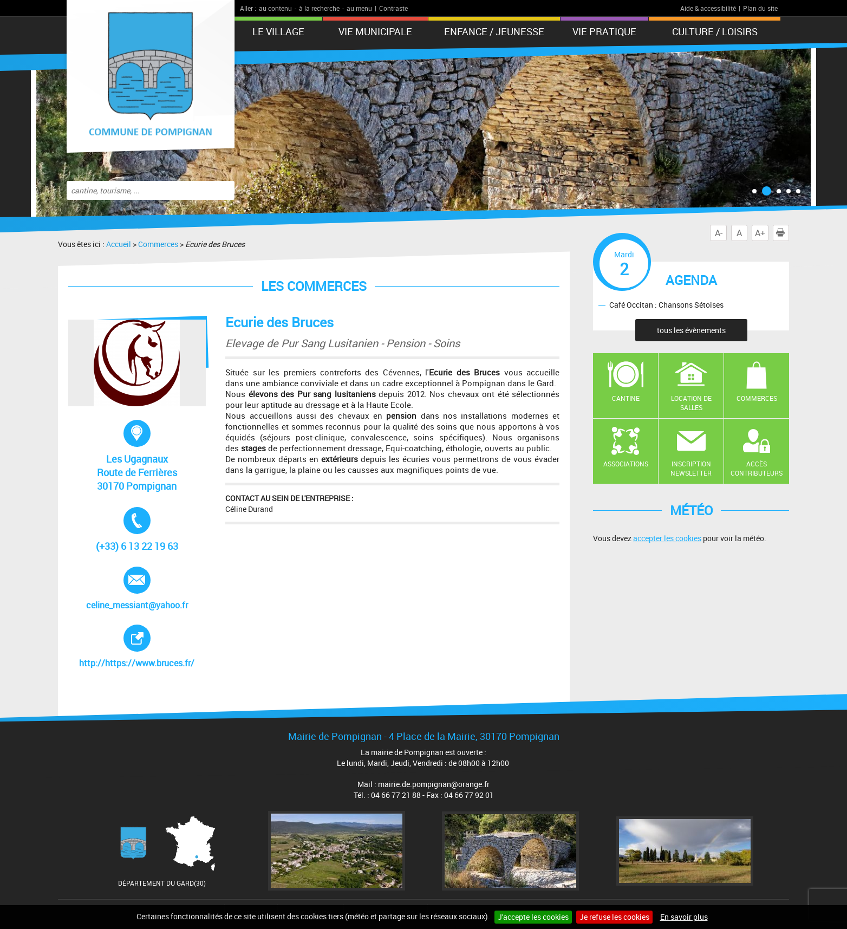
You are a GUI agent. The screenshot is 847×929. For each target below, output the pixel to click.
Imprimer (782, 233)
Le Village (278, 31)
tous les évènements (691, 330)
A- (718, 233)
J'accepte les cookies (533, 917)
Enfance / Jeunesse (494, 31)
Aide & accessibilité (708, 8)
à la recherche (319, 8)
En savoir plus (684, 917)
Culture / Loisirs (715, 31)
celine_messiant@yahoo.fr (137, 589)
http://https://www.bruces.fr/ (140, 647)
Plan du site (760, 8)
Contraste (393, 8)
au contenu (275, 8)
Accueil (118, 244)
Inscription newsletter (691, 468)
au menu (359, 8)
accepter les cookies (667, 538)
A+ (760, 233)
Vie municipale (375, 31)
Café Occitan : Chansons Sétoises (666, 305)
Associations (625, 463)
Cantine (626, 398)
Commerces (158, 244)
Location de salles (691, 403)
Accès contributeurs (757, 468)
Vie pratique (604, 31)
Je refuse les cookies (614, 917)
